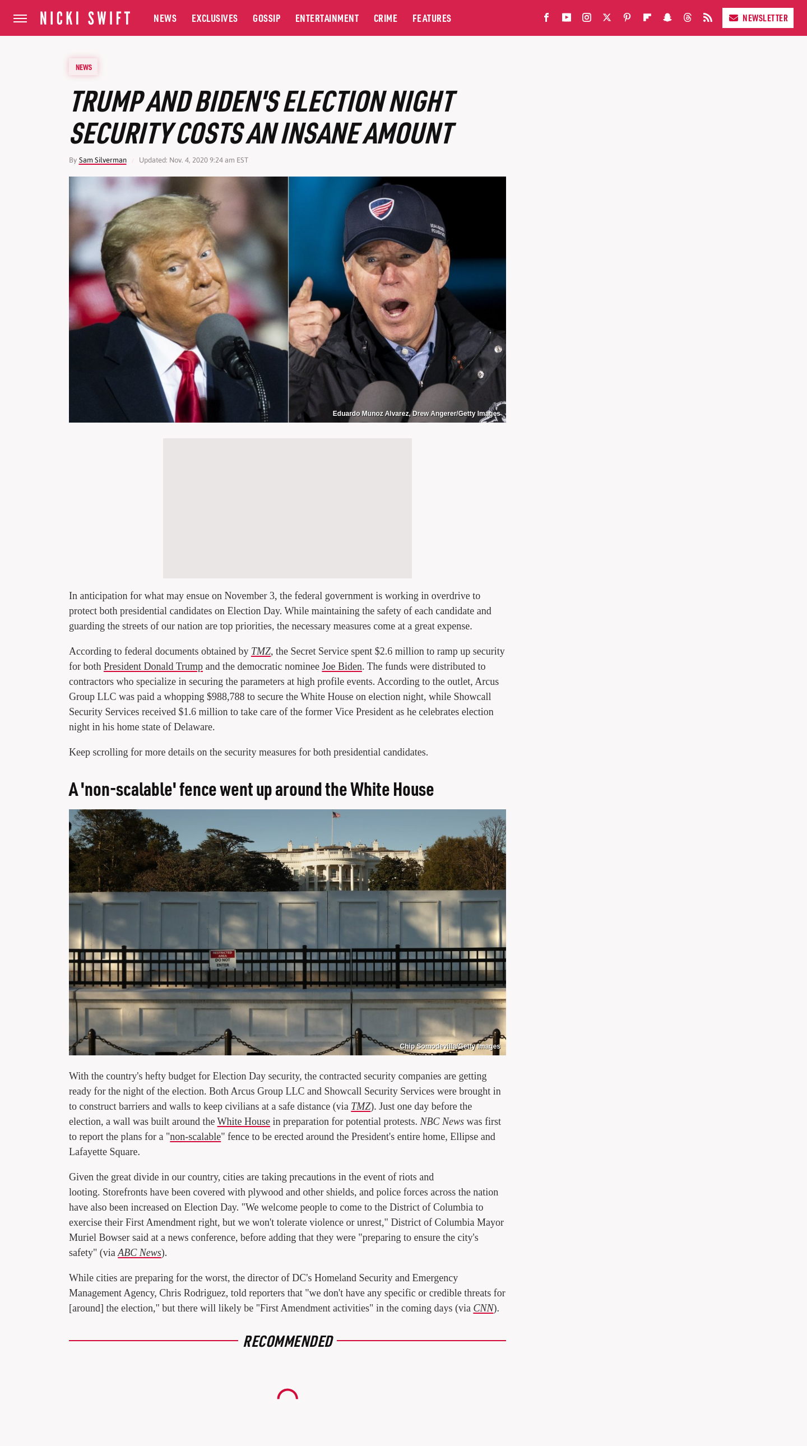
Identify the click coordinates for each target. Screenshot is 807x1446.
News (165, 17)
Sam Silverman (103, 160)
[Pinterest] (627, 20)
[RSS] (707, 20)
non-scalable (195, 1136)
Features (432, 17)
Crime (386, 17)
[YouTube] (566, 20)
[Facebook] (546, 20)
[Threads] (687, 20)
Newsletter (758, 18)
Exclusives (215, 17)
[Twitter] (607, 20)
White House (243, 1121)
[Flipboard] (647, 20)
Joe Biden (342, 666)
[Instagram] (586, 20)
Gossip (266, 17)
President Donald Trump (153, 666)
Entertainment (327, 17)
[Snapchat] (667, 20)
